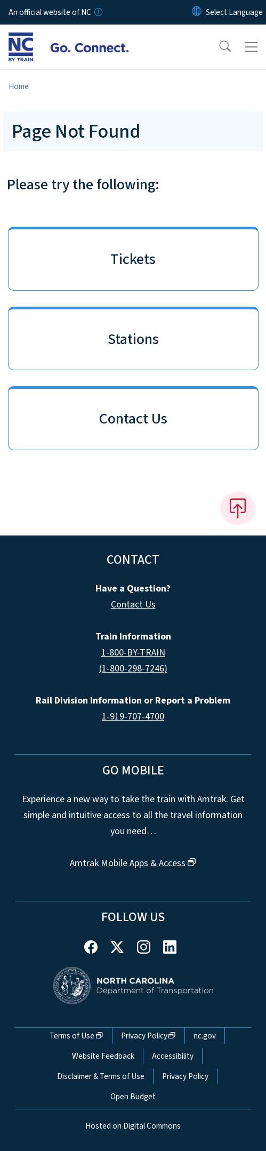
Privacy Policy (185, 1076)
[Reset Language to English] (196, 12)
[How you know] (97, 12)
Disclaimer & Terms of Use (100, 1076)
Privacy (148, 1036)
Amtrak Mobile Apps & (133, 863)
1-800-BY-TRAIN (133, 652)
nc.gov (205, 1036)
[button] (218, 47)
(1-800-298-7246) (133, 668)
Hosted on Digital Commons (133, 1126)
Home (19, 86)
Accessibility (173, 1056)
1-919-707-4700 (133, 716)
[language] (234, 12)
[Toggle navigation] (251, 47)
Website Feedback (103, 1056)
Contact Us (133, 604)
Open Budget (133, 1096)
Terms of (76, 1036)
